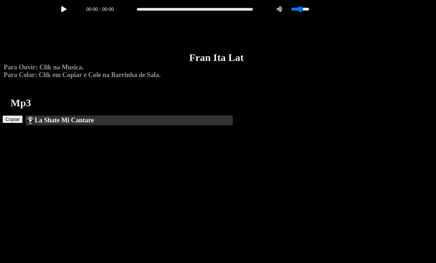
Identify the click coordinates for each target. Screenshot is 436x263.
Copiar (12, 119)
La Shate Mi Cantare (64, 120)
